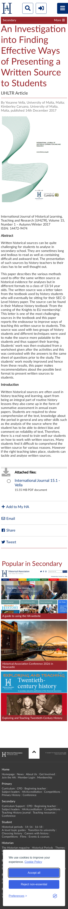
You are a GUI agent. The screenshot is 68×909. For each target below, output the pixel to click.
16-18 (38, 827)
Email (8, 519)
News (20, 774)
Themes (60, 847)
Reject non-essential (34, 884)
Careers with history (36, 833)
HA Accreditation (32, 792)
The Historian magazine (16, 847)
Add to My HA (15, 507)
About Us (31, 774)
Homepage (8, 774)
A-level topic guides (14, 830)
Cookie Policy (33, 861)
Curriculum (8, 788)
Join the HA (9, 777)
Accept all (34, 872)
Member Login (26, 777)
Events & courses (39, 836)
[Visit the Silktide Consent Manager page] (55, 896)
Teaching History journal (16, 812)
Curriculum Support (13, 806)
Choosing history (12, 833)
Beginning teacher (35, 788)
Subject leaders (11, 792)
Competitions (52, 792)
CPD (19, 788)
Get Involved (47, 774)
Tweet (8, 542)
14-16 (29, 827)
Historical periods (12, 827)
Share (8, 530)
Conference (29, 795)
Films (23, 836)
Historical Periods (42, 847)
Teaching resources (44, 812)
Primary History (11, 795)
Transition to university (41, 830)
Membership (44, 777)
